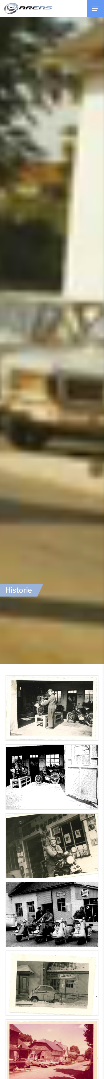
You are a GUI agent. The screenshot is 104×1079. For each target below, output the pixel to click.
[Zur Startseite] (28, 8)
